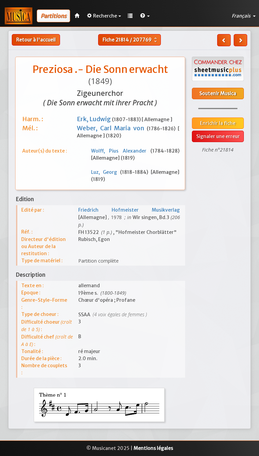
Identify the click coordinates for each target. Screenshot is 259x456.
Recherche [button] (104, 16)
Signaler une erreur (218, 136)
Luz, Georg (105, 172)
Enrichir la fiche (217, 123)
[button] (145, 15)
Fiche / (131, 40)
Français (244, 16)
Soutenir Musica (217, 93)
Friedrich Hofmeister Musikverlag (129, 210)
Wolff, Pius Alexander (121, 151)
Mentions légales (153, 448)
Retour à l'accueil (36, 40)
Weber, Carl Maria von (112, 128)
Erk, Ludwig (94, 119)
